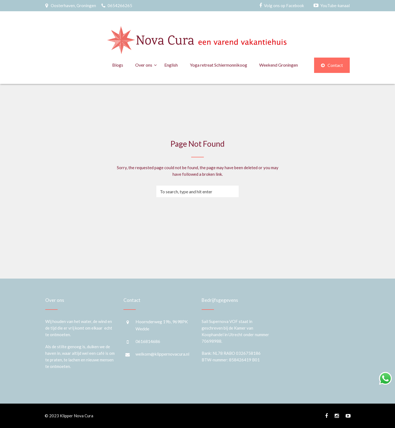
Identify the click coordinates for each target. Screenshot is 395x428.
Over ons (143, 64)
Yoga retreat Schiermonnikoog (218, 64)
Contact (332, 65)
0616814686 (148, 341)
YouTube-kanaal (335, 5)
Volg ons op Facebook (284, 5)
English (171, 64)
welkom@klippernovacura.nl (162, 353)
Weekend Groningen (278, 64)
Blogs (117, 64)
